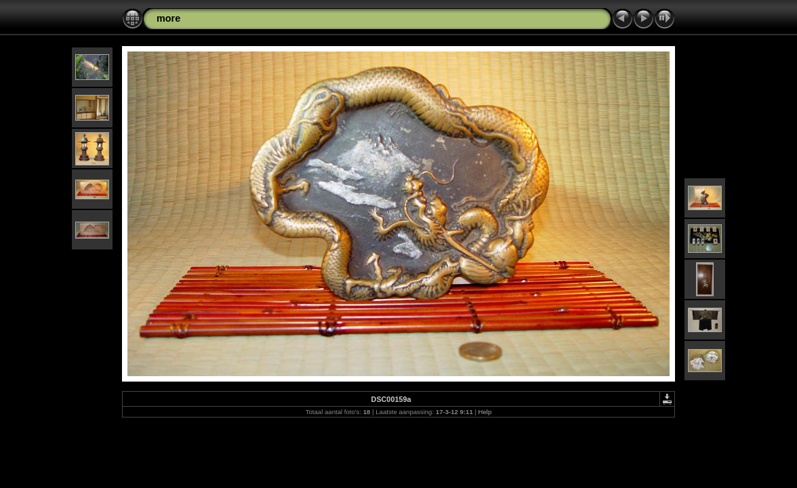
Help (485, 411)
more (168, 18)
